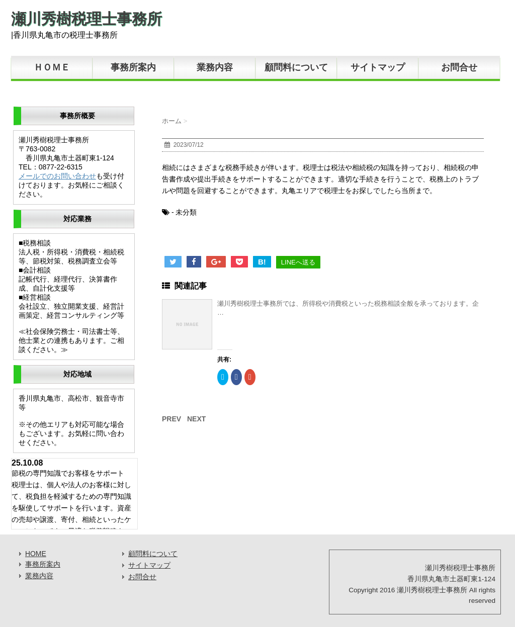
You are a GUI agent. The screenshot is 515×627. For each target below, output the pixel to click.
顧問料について (296, 67)
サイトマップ (378, 67)
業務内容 (215, 67)
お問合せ (459, 67)
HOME (35, 554)
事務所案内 (133, 67)
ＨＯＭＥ (52, 67)
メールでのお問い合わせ (57, 176)
